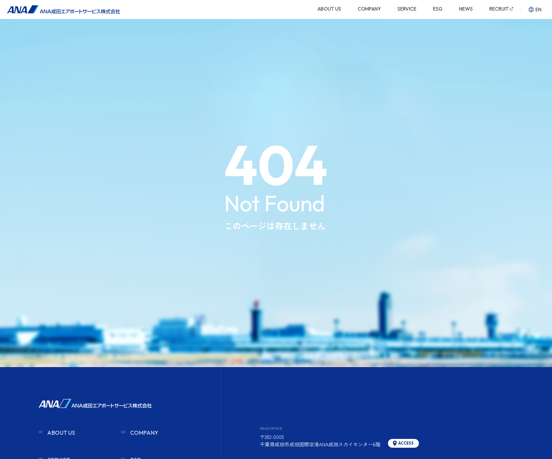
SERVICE (406, 9)
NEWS (466, 9)
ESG (438, 9)
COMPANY (369, 9)
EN (538, 9)
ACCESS (406, 443)
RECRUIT (499, 9)
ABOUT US (329, 9)
